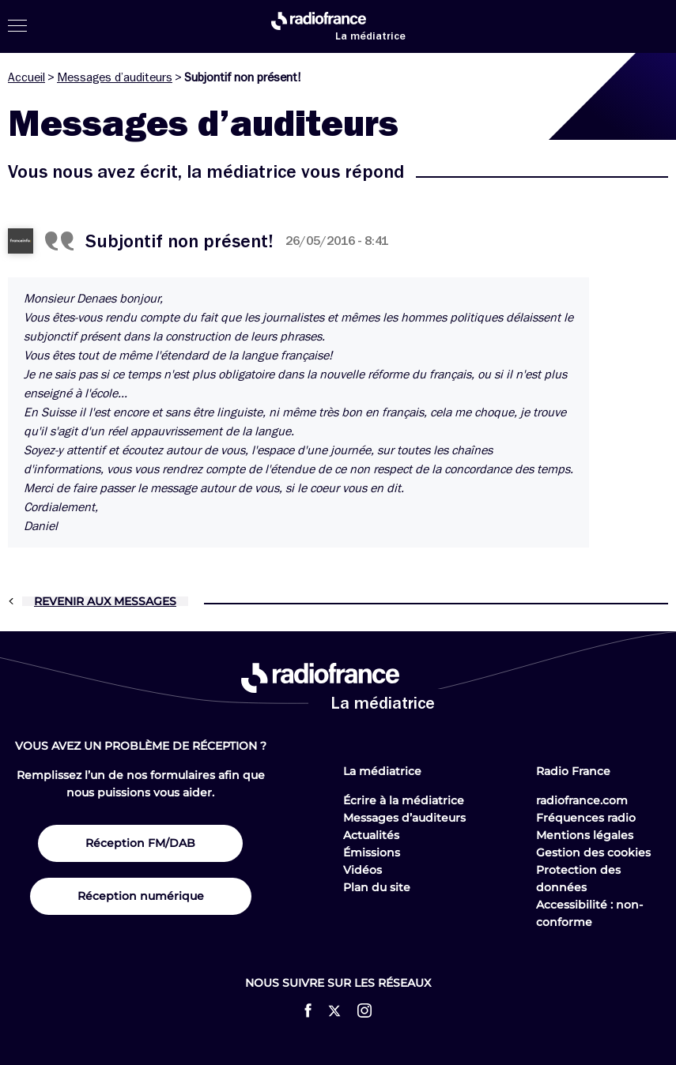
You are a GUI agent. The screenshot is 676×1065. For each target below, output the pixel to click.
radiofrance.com (582, 800)
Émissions (371, 852)
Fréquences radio (586, 818)
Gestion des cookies (593, 852)
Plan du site (376, 887)
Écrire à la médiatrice (403, 800)
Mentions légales (584, 835)
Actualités (371, 835)
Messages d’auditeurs (114, 77)
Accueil (26, 77)
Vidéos (362, 870)
